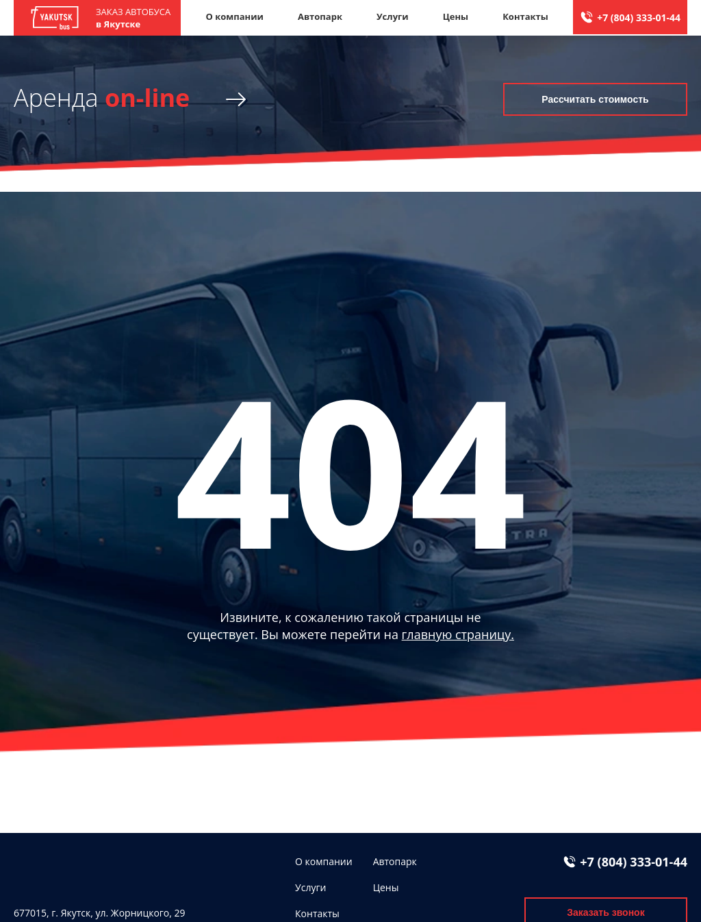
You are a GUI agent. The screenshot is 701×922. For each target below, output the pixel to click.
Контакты (525, 16)
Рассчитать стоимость (594, 99)
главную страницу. (458, 634)
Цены (456, 16)
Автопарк (320, 16)
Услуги (393, 16)
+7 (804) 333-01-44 (638, 17)
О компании (234, 16)
